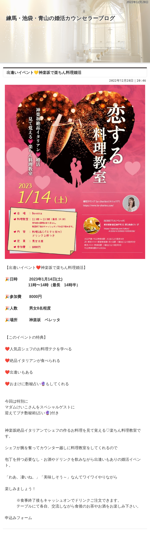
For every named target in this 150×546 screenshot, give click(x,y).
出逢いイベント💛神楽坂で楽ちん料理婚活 (44, 72)
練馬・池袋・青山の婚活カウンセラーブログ (60, 18)
